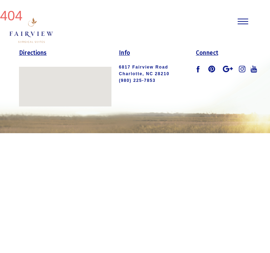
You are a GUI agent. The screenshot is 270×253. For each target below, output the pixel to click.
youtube (253, 68)
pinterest (212, 68)
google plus (228, 68)
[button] (65, 79)
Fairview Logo (31, 29)
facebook (199, 69)
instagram (242, 68)
